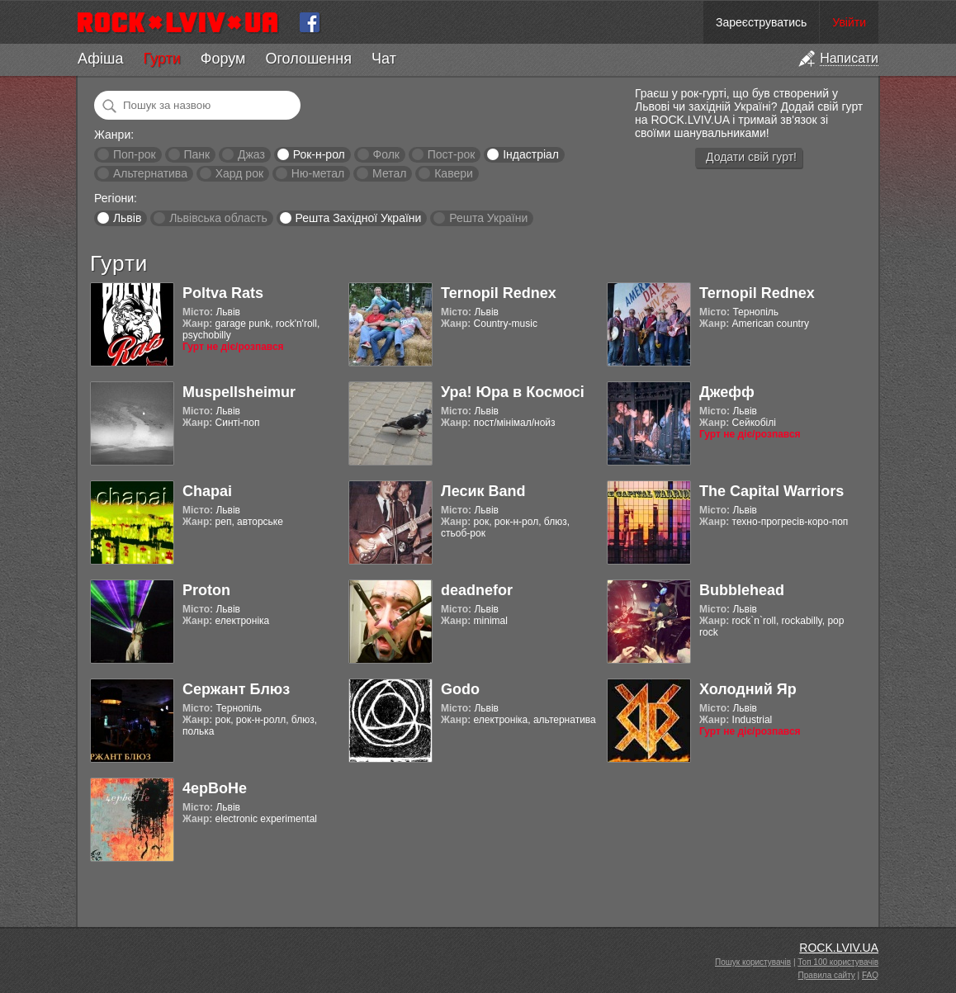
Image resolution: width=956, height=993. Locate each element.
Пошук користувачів (753, 962)
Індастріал (531, 154)
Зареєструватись (761, 22)
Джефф (727, 392)
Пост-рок (452, 154)
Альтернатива (150, 173)
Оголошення (308, 58)
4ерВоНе (214, 788)
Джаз (251, 154)
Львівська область (218, 218)
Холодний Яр (748, 689)
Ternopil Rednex (498, 293)
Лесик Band (483, 491)
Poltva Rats (222, 293)
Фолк (386, 154)
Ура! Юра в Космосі (512, 392)
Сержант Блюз (236, 689)
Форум (223, 58)
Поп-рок (134, 154)
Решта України (488, 218)
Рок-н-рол (319, 154)
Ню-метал (317, 173)
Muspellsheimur (239, 392)
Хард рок (239, 173)
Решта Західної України (358, 218)
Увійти (849, 22)
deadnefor (477, 590)
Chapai (207, 491)
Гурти (161, 58)
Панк (196, 154)
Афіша (100, 58)
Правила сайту (826, 975)
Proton (206, 590)
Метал (389, 173)
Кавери (453, 173)
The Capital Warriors (771, 491)
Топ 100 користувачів (837, 962)
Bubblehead (741, 590)
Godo (460, 689)
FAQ (870, 975)
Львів (127, 218)
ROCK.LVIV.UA (838, 947)
